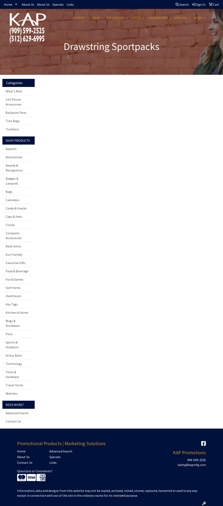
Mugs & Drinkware (13, 323)
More (198, 18)
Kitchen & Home (17, 313)
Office (136, 18)
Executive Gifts (16, 263)
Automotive (14, 157)
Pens (9, 334)
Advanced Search (17, 413)
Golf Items (13, 288)
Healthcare (13, 296)
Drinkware (115, 18)
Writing (180, 18)
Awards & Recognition (14, 167)
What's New (14, 91)
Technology (14, 364)
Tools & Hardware (12, 374)
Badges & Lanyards (12, 180)
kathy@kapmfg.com (192, 465)
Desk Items (13, 246)
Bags (96, 18)
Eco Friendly (14, 254)
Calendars (12, 200)
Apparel (79, 18)
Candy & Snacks (16, 208)
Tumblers (12, 129)
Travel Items (14, 385)
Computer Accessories (14, 235)
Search (182, 4)
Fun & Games (14, 279)
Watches (12, 393)
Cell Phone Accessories (14, 101)
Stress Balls (14, 355)
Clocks (10, 225)
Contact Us (13, 421)
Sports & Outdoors (12, 344)
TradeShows (158, 18)
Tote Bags (13, 121)
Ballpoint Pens (16, 113)
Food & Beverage (17, 271)
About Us (28, 4)
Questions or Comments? (34, 471)
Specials (58, 4)
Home (8, 4)
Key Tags (12, 304)
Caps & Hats (14, 216)
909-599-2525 (196, 460)
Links (70, 4)
